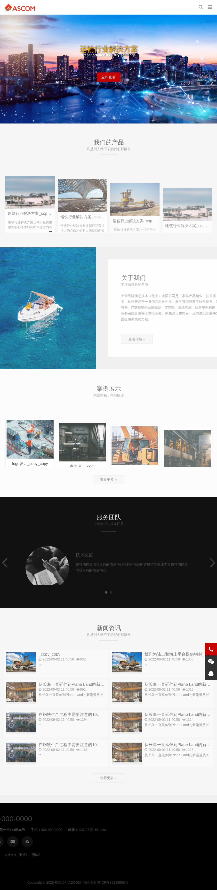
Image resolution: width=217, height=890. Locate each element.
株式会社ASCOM (20, 7)
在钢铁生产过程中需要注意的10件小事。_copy (81, 757)
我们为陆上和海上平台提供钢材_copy (179, 667)
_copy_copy (49, 667)
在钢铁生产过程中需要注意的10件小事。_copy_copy (87, 727)
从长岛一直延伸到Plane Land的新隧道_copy (79, 697)
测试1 (23, 855)
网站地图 (193, 882)
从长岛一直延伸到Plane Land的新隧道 (180, 697)
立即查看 (108, 77)
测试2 (36, 855)
